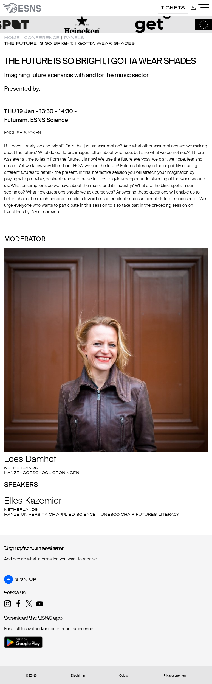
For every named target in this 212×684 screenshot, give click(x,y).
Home (12, 37)
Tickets (173, 7)
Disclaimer (78, 676)
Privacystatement (175, 676)
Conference (42, 37)
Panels (74, 37)
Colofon (124, 676)
